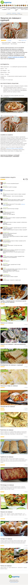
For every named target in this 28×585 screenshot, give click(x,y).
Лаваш (2, 413)
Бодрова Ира (23, 40)
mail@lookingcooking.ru (14, 582)
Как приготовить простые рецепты (6, 2)
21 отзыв (9, 40)
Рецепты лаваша (4, 285)
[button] (26, 2)
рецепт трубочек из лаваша (16, 57)
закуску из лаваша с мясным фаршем (14, 148)
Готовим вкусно (14, 576)
